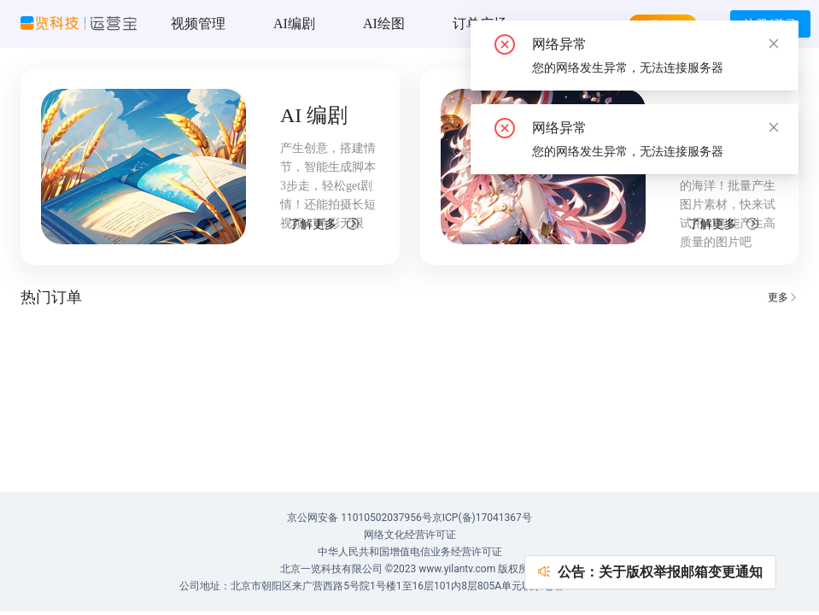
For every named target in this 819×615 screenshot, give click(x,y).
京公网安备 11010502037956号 (359, 518)
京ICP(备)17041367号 (482, 518)
